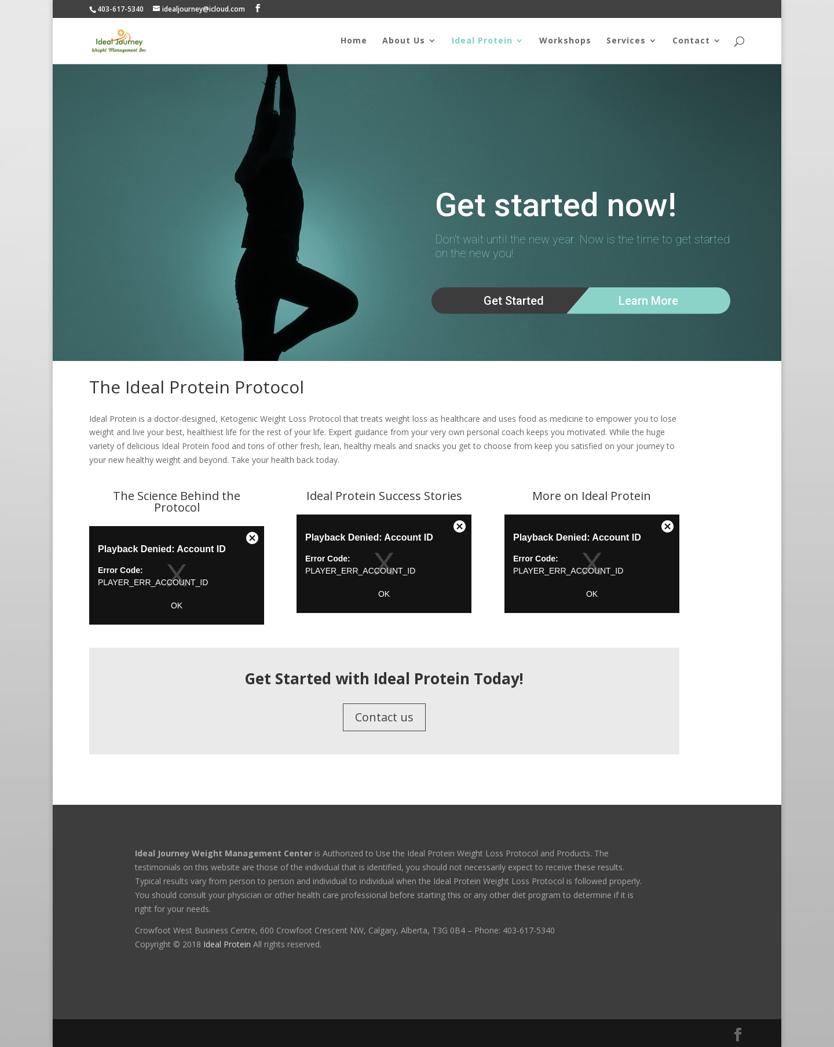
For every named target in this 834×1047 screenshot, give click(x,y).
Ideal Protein (482, 41)
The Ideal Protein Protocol (196, 387)
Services (626, 41)
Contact (691, 41)
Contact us (384, 717)
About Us (403, 41)
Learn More (648, 301)
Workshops (565, 41)
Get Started (514, 301)
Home (354, 41)
